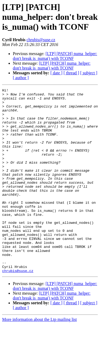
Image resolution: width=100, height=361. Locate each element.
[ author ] (21, 77)
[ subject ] (88, 73)
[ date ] (56, 73)
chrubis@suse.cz (41, 39)
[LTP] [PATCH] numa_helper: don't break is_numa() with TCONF (55, 56)
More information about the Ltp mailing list (39, 356)
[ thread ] (71, 73)
